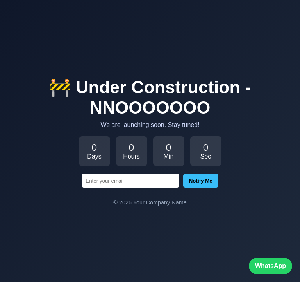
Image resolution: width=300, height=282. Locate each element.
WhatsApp (270, 265)
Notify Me (200, 181)
